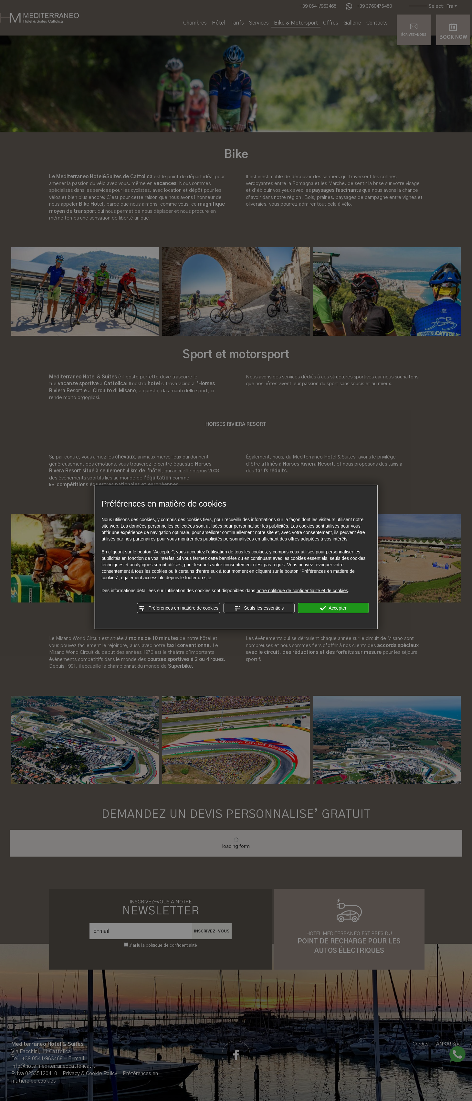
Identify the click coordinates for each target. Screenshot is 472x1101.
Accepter (333, 608)
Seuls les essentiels (259, 608)
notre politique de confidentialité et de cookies (302, 590)
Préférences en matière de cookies (178, 608)
